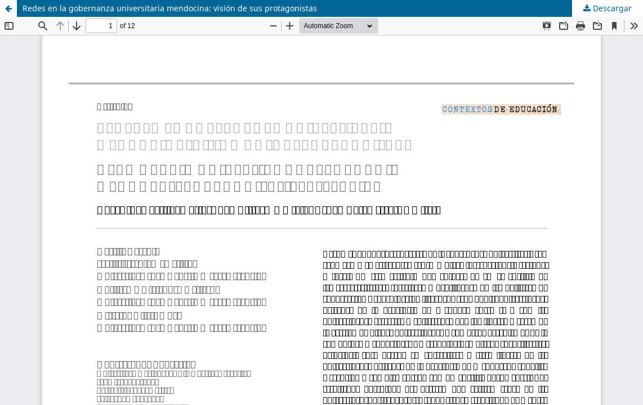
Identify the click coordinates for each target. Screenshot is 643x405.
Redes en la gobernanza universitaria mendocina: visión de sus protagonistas (170, 8)
